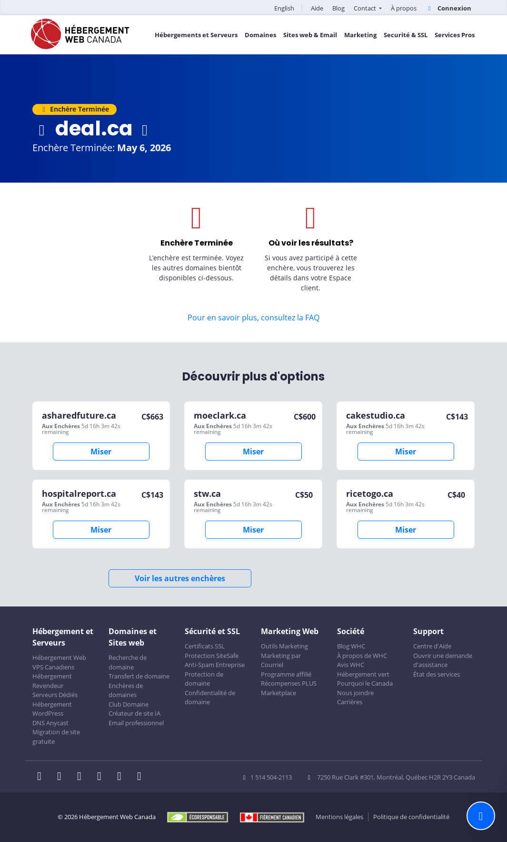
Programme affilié (286, 674)
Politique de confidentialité (411, 816)
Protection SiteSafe (212, 655)
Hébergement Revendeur (52, 681)
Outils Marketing (284, 646)
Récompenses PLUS (289, 683)
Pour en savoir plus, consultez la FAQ (253, 317)
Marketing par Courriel (281, 660)
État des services (436, 674)
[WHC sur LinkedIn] (82, 777)
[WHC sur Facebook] (42, 777)
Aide (317, 8)
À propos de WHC (362, 655)
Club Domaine (129, 704)
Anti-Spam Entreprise (215, 664)
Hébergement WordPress (52, 709)
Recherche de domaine (128, 662)
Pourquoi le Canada (365, 683)
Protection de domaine (204, 679)
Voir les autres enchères (180, 578)
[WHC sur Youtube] (122, 777)
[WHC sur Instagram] (102, 777)
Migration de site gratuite (56, 737)
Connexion (448, 8)
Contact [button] (366, 8)
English (284, 8)
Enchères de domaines (126, 690)
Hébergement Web (59, 657)
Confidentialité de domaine (210, 697)
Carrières (349, 702)
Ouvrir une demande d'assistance (442, 660)
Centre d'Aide (432, 646)
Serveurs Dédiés (55, 694)
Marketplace (278, 692)
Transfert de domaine (139, 676)
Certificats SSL (205, 646)
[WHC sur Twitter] (62, 777)
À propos (404, 8)
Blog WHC (351, 646)
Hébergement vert (363, 674)
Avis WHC (350, 664)
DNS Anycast (50, 723)
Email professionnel (136, 723)
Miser (100, 451)
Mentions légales (339, 816)
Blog (338, 8)
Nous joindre (355, 692)
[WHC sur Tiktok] (141, 777)
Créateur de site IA (134, 713)
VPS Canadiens (53, 667)
